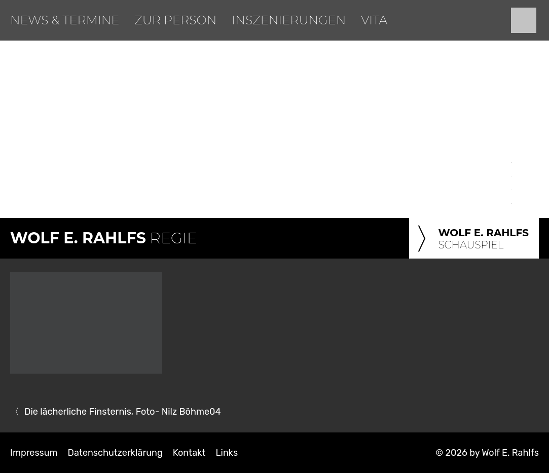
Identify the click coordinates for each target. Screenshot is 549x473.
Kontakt (189, 452)
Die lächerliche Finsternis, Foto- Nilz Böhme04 (122, 411)
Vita (374, 20)
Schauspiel (471, 239)
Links (226, 452)
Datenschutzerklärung (115, 452)
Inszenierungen (289, 20)
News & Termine (64, 20)
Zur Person (175, 20)
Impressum (34, 452)
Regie (103, 238)
